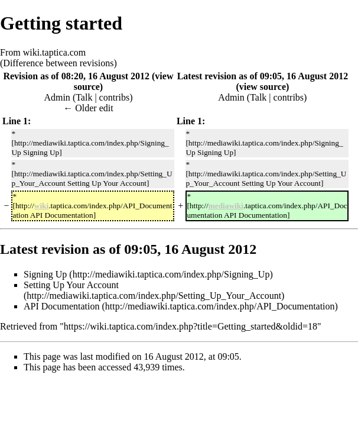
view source (262, 87)
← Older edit (88, 108)
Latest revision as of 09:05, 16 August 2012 (263, 76)
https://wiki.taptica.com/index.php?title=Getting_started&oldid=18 (190, 326)
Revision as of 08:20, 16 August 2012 (76, 76)
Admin (57, 97)
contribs (114, 97)
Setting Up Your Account (71, 285)
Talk (84, 97)
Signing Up (45, 274)
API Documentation (61, 306)
